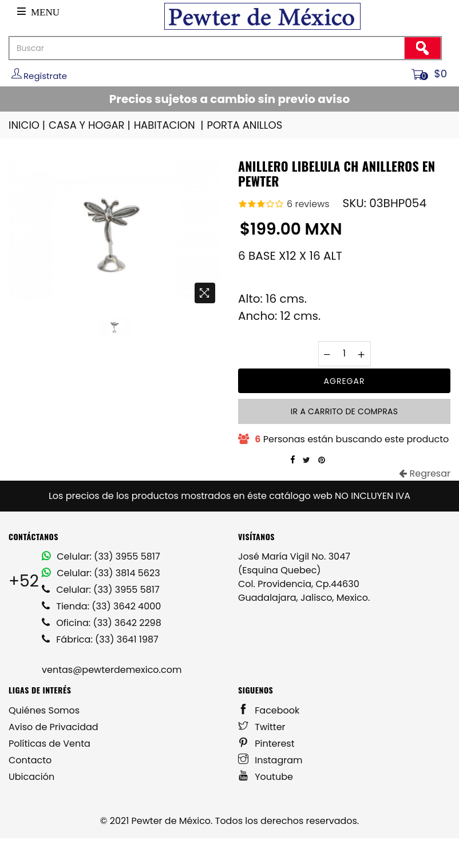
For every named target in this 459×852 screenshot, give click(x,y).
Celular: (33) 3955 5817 (101, 556)
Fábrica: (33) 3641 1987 (100, 639)
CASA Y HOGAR (90, 125)
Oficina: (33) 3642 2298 (101, 622)
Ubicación (31, 776)
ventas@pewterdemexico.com (111, 669)
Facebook (268, 710)
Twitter (262, 727)
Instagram (270, 760)
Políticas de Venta (49, 743)
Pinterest (266, 743)
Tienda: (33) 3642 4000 (101, 606)
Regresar (424, 473)
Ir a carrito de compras (344, 411)
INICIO (28, 125)
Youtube (265, 776)
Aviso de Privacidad (53, 727)
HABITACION (169, 125)
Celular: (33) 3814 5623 (101, 573)
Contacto (30, 760)
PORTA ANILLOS (245, 125)
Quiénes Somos (44, 710)
